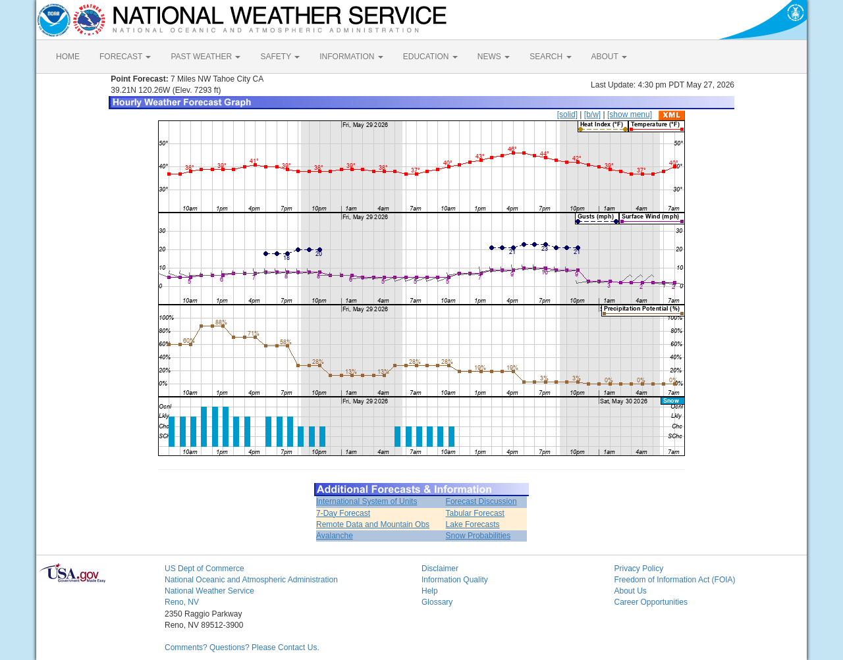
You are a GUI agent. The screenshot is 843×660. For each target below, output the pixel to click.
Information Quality (455, 579)
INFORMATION (351, 56)
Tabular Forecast (475, 513)
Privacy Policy (639, 568)
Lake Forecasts (473, 524)
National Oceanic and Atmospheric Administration (251, 579)
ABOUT (609, 56)
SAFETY (280, 56)
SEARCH (550, 56)
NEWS (493, 56)
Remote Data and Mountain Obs (372, 524)
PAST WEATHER (205, 56)
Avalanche (334, 535)
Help (430, 591)
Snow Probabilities (478, 535)
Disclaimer (440, 568)
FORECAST (125, 56)
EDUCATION (430, 56)
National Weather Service (209, 591)
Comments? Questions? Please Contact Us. (242, 647)
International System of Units (366, 501)
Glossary (437, 602)
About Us (630, 591)
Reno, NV (182, 602)
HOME (68, 56)
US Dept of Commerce (204, 568)
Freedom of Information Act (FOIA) (675, 579)
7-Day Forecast (343, 513)
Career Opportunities (651, 602)
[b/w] (592, 114)
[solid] (567, 114)
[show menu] (629, 114)
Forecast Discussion (481, 501)
